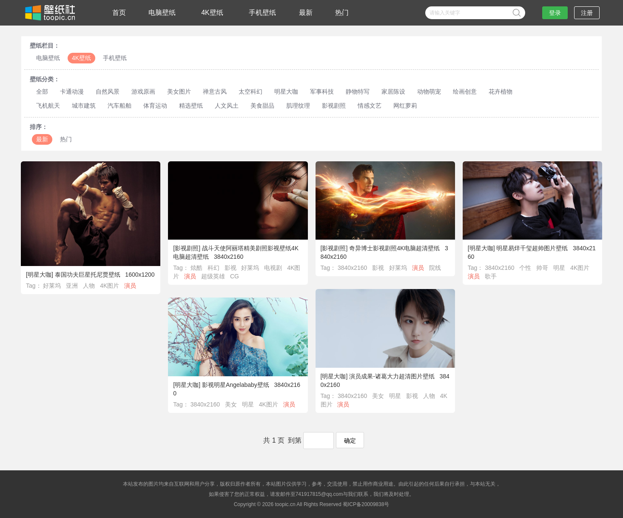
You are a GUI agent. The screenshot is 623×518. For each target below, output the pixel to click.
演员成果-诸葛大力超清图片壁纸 (392, 376)
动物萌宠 (429, 91)
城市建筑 (84, 105)
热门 (342, 12)
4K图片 (109, 285)
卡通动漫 (72, 91)
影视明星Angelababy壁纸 (235, 384)
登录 (555, 12)
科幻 (213, 267)
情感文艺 (369, 105)
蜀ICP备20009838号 (366, 504)
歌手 (491, 276)
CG (234, 276)
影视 (230, 267)
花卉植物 (500, 91)
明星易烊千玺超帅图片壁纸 (532, 248)
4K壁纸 (212, 12)
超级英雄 (213, 276)
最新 (306, 12)
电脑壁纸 (162, 12)
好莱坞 (52, 285)
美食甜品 (262, 105)
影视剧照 (334, 105)
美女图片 (179, 91)
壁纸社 (49, 12)
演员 (130, 285)
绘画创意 (465, 91)
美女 (378, 395)
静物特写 (358, 91)
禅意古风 (215, 91)
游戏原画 (143, 91)
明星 (559, 267)
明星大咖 (286, 91)
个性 (525, 267)
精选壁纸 (191, 105)
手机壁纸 (262, 12)
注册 (587, 12)
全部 (42, 91)
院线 (435, 267)
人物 (89, 285)
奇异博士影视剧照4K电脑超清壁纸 (394, 248)
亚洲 (72, 285)
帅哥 (542, 267)
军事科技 (322, 91)
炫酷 (196, 267)
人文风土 (227, 105)
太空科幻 (250, 91)
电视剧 (273, 267)
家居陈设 (393, 91)
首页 (119, 12)
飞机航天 (48, 105)
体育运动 (155, 105)
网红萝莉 (405, 105)
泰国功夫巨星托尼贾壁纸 (87, 274)
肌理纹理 (298, 105)
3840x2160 (352, 267)
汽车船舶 (119, 105)
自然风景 (107, 91)
